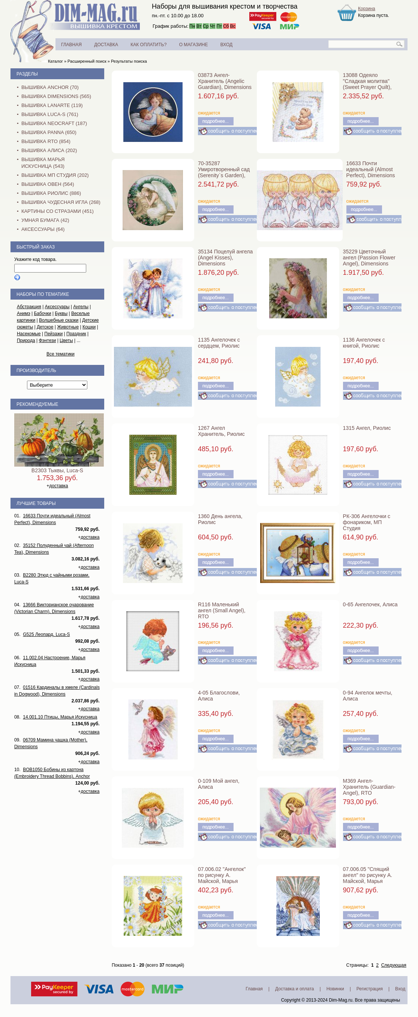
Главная (254, 988)
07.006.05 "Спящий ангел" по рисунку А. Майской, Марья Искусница (368, 878)
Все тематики (60, 354)
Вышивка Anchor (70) (50, 87)
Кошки (89, 327)
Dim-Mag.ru (340, 1000)
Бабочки (42, 313)
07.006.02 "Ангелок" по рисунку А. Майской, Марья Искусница (222, 878)
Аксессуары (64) (42, 229)
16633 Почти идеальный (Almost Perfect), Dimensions (370, 169)
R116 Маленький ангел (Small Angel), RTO (222, 610)
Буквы (61, 313)
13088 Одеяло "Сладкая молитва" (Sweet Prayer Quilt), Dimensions (367, 84)
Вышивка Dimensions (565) (56, 96)
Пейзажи (53, 333)
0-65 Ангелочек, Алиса (370, 604)
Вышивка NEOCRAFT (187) (54, 123)
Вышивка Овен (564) (47, 184)
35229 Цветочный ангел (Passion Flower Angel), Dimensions (369, 258)
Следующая (393, 965)
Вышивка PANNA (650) (48, 132)
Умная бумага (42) (45, 220)
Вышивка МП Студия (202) (55, 175)
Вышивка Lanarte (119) (52, 105)
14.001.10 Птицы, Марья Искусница (60, 717)
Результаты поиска (129, 61)
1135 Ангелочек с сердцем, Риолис (219, 343)
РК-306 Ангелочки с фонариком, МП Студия (367, 522)
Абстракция (29, 306)
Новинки (335, 988)
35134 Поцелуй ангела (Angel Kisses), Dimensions (225, 258)
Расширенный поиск (86, 61)
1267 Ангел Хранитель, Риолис (221, 431)
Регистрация (370, 988)
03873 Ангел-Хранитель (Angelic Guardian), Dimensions (225, 81)
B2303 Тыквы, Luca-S (57, 470)
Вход (400, 988)
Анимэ (23, 313)
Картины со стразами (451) (57, 211)
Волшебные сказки (58, 320)
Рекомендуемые (37, 404)
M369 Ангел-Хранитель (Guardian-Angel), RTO (369, 787)
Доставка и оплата (294, 988)
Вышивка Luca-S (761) (49, 114)
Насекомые (29, 333)
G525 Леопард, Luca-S (46, 634)
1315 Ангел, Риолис (367, 428)
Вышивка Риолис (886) (51, 193)
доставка (58, 485)
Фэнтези (47, 340)
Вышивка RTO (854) (45, 141)
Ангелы (80, 306)
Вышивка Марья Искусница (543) (42, 163)
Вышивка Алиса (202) (49, 150)
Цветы (66, 340)
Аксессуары (57, 306)
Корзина (366, 8)
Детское (45, 327)
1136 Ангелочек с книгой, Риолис (364, 343)
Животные (68, 327)
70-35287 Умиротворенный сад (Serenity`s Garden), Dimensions (224, 172)
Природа (26, 340)
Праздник (76, 333)
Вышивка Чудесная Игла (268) (60, 202)
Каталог (55, 61)
